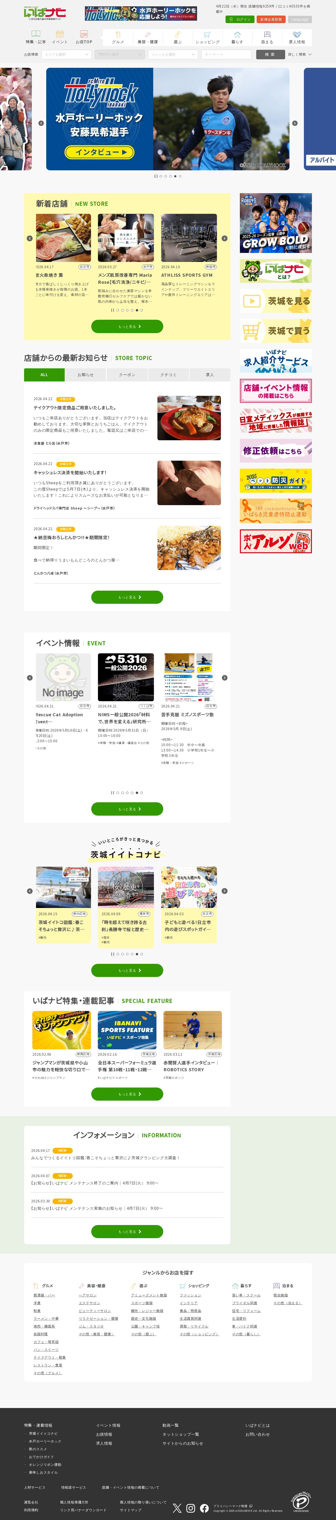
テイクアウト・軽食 (50, 1357)
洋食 (37, 1303)
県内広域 (101, 913)
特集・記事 (36, 42)
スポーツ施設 (142, 1303)
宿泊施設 (280, 1295)
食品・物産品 (190, 1311)
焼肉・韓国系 (44, 1326)
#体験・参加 (128, 743)
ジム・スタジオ (91, 1326)
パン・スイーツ (46, 1350)
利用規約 (31, 1510)
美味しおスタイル (43, 1472)
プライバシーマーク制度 (230, 1506)
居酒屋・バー (44, 1295)
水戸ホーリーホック (45, 1441)
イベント (60, 42)
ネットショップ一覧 (181, 1434)
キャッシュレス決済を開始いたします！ (70, 472)
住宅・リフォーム (246, 1311)
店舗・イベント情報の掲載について (131, 1487)
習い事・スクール (246, 1295)
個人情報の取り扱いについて (143, 1502)
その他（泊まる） (287, 1303)
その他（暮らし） (246, 1334)
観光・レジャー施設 (147, 1311)
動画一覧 (171, 1425)
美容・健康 (148, 42)
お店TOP (84, 42)
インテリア (189, 1303)
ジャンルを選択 (163, 54)
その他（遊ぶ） (143, 1334)
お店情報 (104, 1434)
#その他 (61, 748)
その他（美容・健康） (97, 1334)
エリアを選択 (55, 54)
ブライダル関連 (244, 1303)
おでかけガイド (41, 1457)
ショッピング (207, 42)
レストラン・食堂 (48, 1365)
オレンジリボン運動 (45, 1465)
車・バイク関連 (244, 1326)
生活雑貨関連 (190, 1319)
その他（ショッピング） (199, 1334)
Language (300, 19)
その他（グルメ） (48, 1373)
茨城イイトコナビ (43, 1433)
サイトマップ (131, 1510)
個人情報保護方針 (74, 1502)
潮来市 (165, 913)
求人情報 (297, 42)
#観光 (64, 937)
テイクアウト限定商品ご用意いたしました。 (75, 408)
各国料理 (41, 1334)
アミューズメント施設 (149, 1295)
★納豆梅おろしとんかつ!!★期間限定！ (72, 537)
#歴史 (127, 937)
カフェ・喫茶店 (46, 1342)
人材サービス (35, 1487)
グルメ (118, 42)
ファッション (190, 1295)
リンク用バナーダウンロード (83, 1510)
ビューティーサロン (95, 1311)
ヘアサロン (88, 1295)
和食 (37, 1311)
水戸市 (39, 913)
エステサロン (89, 1303)
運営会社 (31, 1502)
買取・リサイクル (194, 1326)
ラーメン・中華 (46, 1319)
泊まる (267, 42)
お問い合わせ (257, 1434)
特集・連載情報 (38, 1425)
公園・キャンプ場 (145, 1326)
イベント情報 (108, 1425)
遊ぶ (178, 42)
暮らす (237, 42)
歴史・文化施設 (143, 1319)
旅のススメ (38, 1449)
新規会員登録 (271, 19)
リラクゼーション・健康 (98, 1319)
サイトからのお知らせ (183, 1443)
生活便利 (239, 1319)
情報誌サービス (74, 1487)
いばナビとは (257, 1425)
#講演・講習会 (148, 743)
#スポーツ (208, 763)
